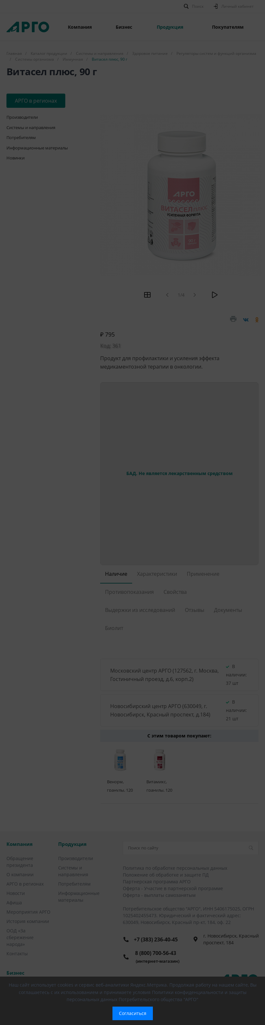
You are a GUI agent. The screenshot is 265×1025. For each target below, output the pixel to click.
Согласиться (132, 1013)
